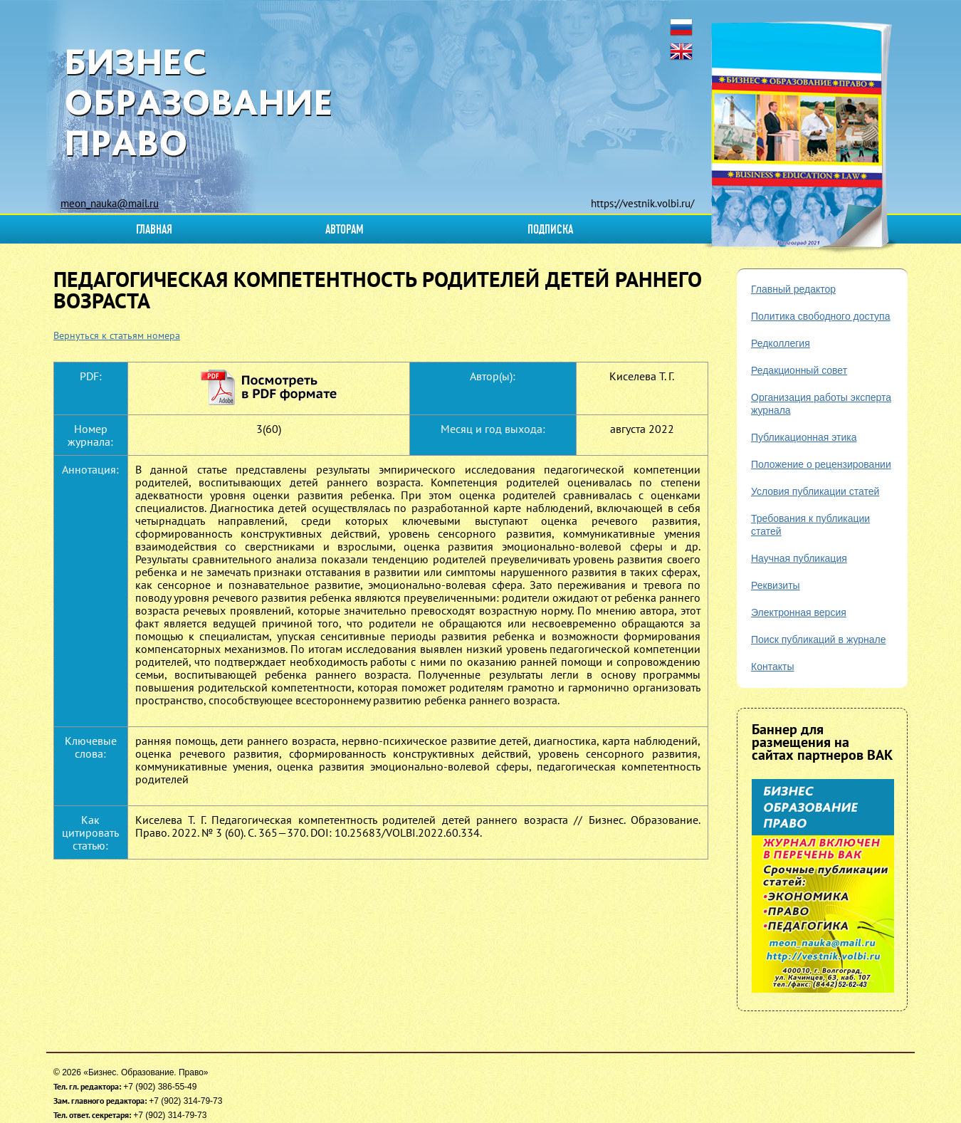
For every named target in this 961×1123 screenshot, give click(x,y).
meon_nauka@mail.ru (110, 203)
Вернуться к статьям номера (116, 335)
